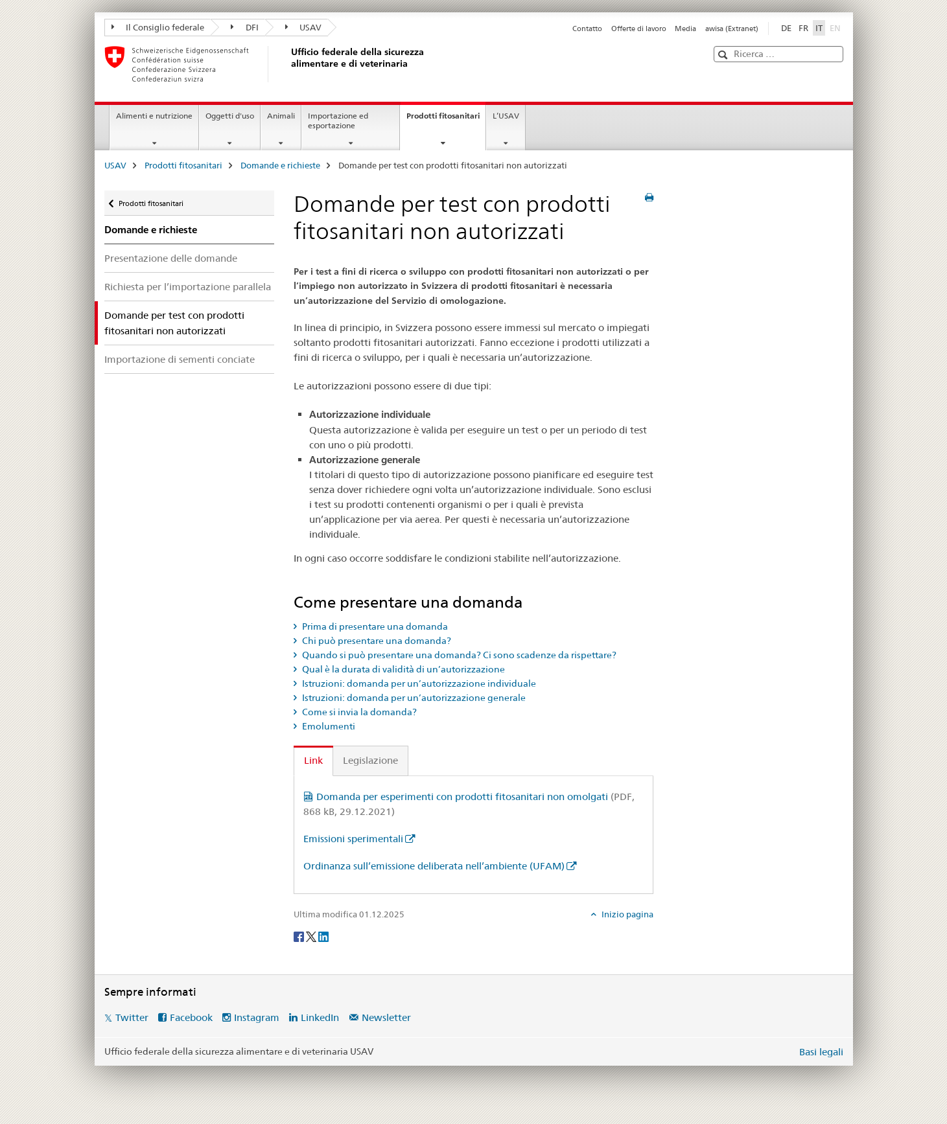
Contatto (587, 28)
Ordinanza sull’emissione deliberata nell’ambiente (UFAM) (434, 866)
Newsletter (386, 1017)
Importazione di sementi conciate (179, 359)
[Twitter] (312, 935)
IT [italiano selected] (819, 28)
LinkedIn (320, 1017)
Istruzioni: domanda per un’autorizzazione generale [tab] (413, 698)
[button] (724, 55)
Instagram (256, 1017)
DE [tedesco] (786, 28)
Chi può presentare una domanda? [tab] (375, 641)
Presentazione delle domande (170, 258)
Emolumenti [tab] (327, 726)
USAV (303, 27)
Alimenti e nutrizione (154, 115)
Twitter (131, 1017)
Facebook (191, 1017)
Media (685, 28)
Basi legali (821, 1052)
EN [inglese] (836, 27)
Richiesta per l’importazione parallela (187, 287)
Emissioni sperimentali (353, 838)
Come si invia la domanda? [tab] (358, 712)
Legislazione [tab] (370, 760)
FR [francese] (803, 28)
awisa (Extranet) (731, 28)
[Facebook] (300, 935)
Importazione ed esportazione (338, 120)
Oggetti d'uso (229, 115)
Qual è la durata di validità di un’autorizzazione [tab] (402, 669)
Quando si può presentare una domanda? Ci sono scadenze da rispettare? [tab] (458, 655)
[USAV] (289, 64)
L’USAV (506, 115)
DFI (245, 27)
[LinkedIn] (323, 935)
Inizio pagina (626, 914)
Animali (281, 115)
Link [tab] (313, 760)
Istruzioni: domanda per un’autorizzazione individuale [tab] (418, 683)
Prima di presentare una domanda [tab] (374, 626)
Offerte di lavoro (638, 28)
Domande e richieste (280, 165)
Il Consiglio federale (158, 27)
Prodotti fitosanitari (445, 120)
